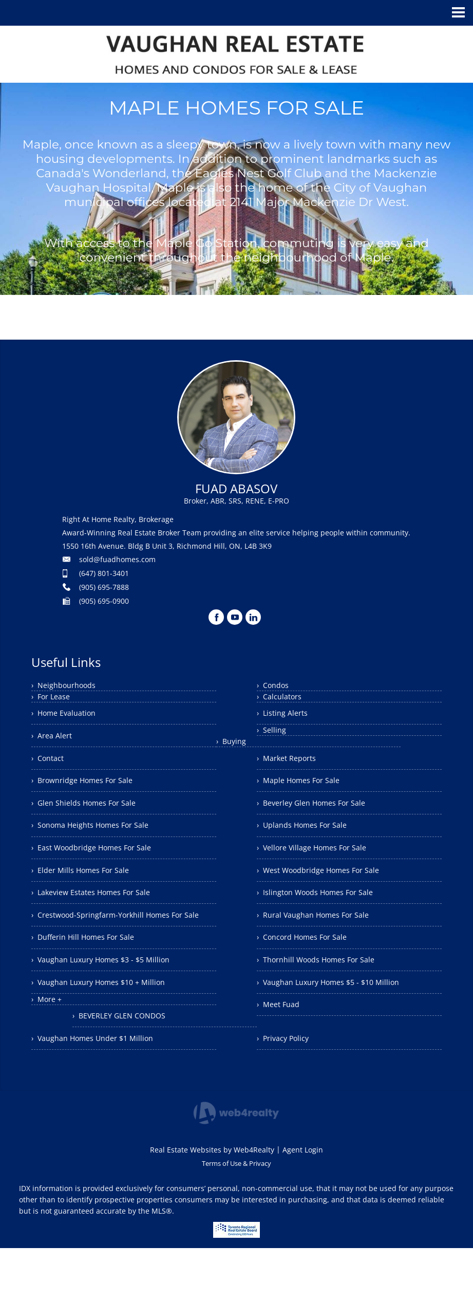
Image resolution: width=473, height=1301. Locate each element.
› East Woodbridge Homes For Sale (99, 865)
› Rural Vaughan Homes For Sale (320, 938)
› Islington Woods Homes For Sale (323, 913)
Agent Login (302, 1202)
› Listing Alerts (285, 714)
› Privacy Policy (286, 1089)
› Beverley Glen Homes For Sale (318, 813)
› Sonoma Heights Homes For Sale (98, 840)
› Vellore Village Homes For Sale (319, 863)
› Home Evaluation (67, 714)
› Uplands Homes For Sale (307, 838)
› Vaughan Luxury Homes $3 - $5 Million (108, 1004)
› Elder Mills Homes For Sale (85, 891)
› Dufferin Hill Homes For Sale (89, 978)
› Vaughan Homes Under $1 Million (99, 1065)
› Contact (49, 765)
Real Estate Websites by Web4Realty (212, 1202)
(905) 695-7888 (104, 587)
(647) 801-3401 (104, 573)
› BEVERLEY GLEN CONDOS (309, 1064)
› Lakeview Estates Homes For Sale (98, 916)
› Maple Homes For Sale (303, 787)
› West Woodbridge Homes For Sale (326, 888)
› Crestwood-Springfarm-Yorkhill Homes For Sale (116, 947)
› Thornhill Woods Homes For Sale (323, 989)
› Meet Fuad (280, 1039)
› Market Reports (290, 762)
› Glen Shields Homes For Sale (89, 815)
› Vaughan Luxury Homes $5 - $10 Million (336, 1014)
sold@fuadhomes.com (117, 559)
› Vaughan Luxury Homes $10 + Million (106, 1029)
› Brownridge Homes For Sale (88, 790)
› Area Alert (54, 740)
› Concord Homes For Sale (308, 964)
